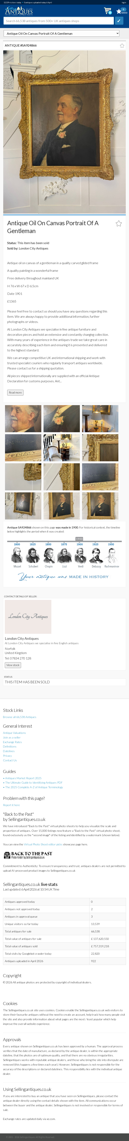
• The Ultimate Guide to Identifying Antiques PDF (33, 782)
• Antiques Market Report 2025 (22, 778)
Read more (15, 392)
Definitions (9, 746)
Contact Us (10, 760)
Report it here (11, 805)
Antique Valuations (14, 732)
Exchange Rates (12, 742)
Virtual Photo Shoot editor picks (43, 844)
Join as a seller (12, 737)
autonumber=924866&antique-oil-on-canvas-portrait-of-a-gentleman (61, 33)
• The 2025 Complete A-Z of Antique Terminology (33, 787)
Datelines (9, 751)
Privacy (7, 755)
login (124, 2)
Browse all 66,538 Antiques (19, 717)
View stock (12, 665)
